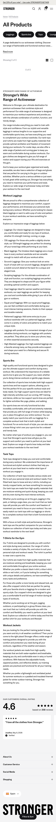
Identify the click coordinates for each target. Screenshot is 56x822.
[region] (29, 728)
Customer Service (28, 764)
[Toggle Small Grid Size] (47, 60)
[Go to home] (9, 8)
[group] (27, 728)
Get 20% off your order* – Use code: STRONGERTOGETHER (26, 2)
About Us (28, 756)
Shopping (28, 779)
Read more (8, 51)
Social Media (28, 771)
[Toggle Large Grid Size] (51, 60)
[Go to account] (39, 9)
